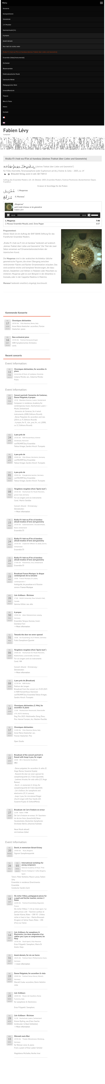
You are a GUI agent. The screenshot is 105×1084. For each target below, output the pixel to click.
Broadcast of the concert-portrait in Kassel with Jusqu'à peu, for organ (28, 756)
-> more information (22, 964)
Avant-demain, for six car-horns (27, 955)
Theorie (5, 96)
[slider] (48, 215)
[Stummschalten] (89, 215)
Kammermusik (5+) (9, 30)
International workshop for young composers (32, 864)
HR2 (16, 763)
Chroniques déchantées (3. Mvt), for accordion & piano (28, 706)
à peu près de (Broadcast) (24, 680)
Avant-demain (8, 41)
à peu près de (19, 434)
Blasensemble (8, 68)
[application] (52, 215)
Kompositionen (8, 14)
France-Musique (26, 587)
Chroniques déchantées (23, 727)
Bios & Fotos (7, 101)
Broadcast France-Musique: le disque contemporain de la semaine (29, 574)
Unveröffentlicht (8, 90)
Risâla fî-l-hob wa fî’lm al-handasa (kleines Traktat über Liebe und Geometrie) (30, 52)
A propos (6, 35)
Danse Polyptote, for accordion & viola (30, 973)
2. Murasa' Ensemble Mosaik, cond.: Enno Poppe (24, 223)
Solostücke (6, 19)
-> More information (22, 511)
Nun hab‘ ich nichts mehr (11, 46)
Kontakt (5, 112)
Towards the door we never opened (28, 634)
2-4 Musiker (7, 25)
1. (10, 220)
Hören (5, 107)
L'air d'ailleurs (19, 993)
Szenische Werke (8, 79)
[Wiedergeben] (8, 215)
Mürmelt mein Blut (22, 1036)
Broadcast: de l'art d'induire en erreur (29, 809)
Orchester (6, 63)
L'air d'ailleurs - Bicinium (24, 595)
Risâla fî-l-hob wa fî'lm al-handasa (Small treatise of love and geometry (29, 520)
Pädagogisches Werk (10, 85)
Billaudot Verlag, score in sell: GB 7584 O (25, 174)
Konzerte (6, 8)
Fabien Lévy (15, 130)
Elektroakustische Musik (11, 74)
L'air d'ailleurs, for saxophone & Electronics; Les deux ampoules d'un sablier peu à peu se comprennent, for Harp (29, 935)
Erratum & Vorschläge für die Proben (52, 186)
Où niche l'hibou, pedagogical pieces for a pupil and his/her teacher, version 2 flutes (30, 898)
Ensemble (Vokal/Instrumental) (13, 58)
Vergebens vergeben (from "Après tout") (30, 489)
